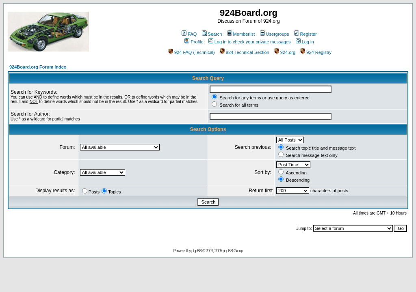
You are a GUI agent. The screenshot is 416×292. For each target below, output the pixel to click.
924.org (284, 52)
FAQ (189, 34)
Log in (305, 41)
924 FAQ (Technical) (191, 52)
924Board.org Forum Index (37, 66)
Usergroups (274, 34)
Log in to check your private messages (249, 41)
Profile (193, 41)
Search (212, 34)
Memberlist (241, 34)
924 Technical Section (244, 52)
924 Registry (316, 52)
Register (305, 34)
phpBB (196, 251)
